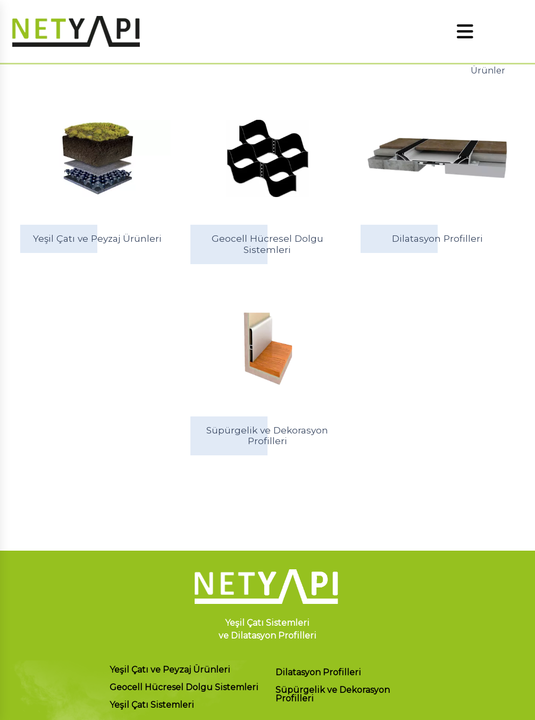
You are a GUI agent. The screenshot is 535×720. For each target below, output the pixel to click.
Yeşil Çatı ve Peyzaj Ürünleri (170, 670)
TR (501, 31)
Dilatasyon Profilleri (318, 672)
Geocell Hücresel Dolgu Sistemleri (184, 687)
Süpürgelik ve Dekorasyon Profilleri (332, 694)
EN (520, 31)
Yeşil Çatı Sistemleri (152, 705)
